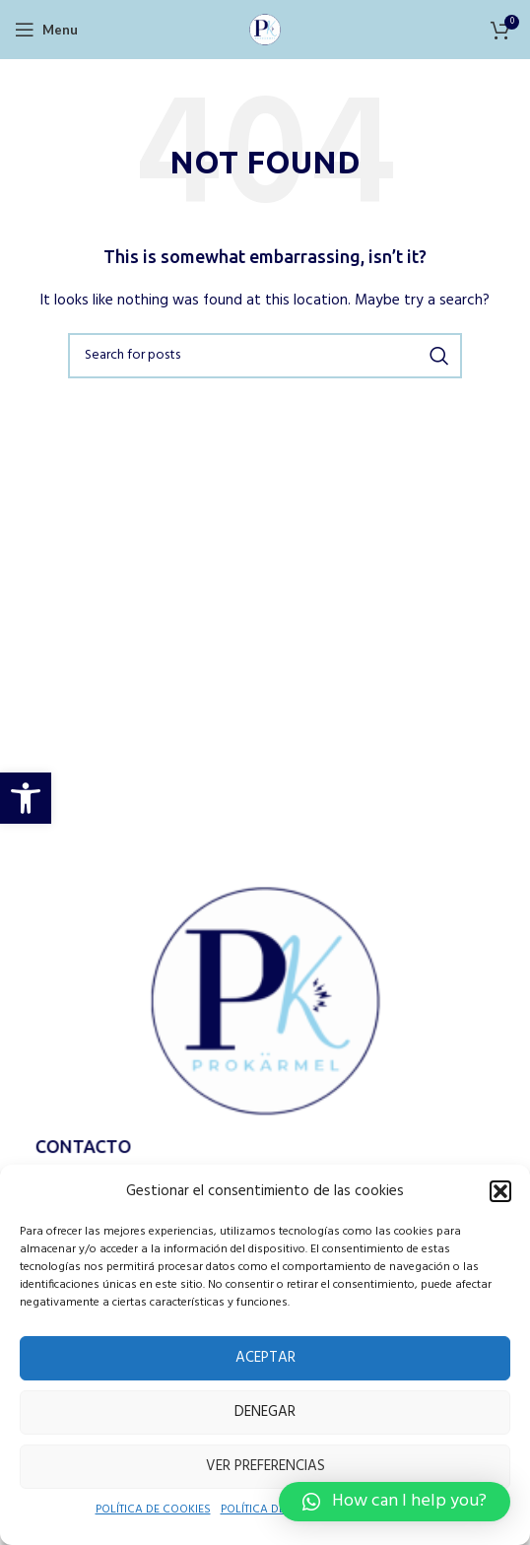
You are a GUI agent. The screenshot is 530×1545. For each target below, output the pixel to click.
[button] (25, 798)
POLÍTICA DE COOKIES (143, 1510)
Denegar (265, 1411)
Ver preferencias (265, 1465)
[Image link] (265, 1005)
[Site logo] (265, 28)
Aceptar (265, 1357)
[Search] (265, 355)
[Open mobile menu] (45, 29)
